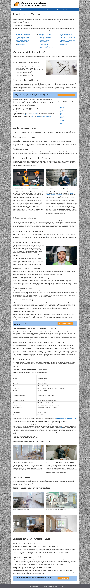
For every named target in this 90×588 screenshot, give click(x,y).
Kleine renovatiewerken (39, 9)
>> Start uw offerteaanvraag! (65, 323)
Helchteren (48, 116)
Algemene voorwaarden (52, 586)
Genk (32, 116)
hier (61, 427)
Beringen (62, 107)
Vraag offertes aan (68, 9)
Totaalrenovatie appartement (68, 40)
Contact (45, 586)
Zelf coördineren (21, 44)
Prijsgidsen (49, 9)
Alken (61, 123)
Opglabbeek (34, 113)
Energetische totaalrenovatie (23, 37)
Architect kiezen (21, 43)
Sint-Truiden (62, 108)
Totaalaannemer (43, 35)
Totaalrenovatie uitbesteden (44, 34)
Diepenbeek (62, 120)
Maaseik (38, 116)
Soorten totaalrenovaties (21, 35)
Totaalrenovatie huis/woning (67, 35)
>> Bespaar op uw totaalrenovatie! (66, 95)
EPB (38, 295)
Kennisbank (58, 9)
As (34, 116)
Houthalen (43, 116)
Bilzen (61, 111)
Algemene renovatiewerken (27, 9)
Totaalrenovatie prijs (43, 43)
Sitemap (41, 586)
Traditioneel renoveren (22, 38)
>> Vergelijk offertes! (63, 578)
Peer (61, 113)
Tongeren (62, 114)
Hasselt (61, 104)
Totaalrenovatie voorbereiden (22, 40)
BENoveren (15, 143)
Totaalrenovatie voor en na (66, 41)
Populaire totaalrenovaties (66, 34)
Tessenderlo (62, 122)
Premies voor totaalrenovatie (46, 47)
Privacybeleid (60, 586)
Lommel (61, 110)
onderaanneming (43, 236)
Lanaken (62, 116)
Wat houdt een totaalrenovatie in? (23, 34)
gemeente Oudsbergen (25, 114)
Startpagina (15, 9)
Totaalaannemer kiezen (22, 41)
